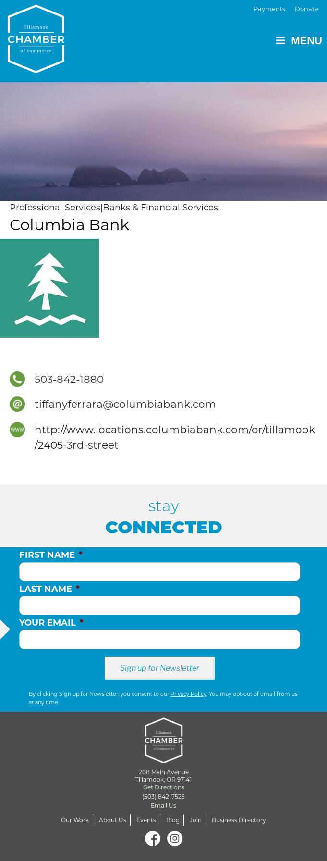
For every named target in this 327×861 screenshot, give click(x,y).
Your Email (51, 622)
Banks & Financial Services (160, 207)
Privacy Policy (188, 693)
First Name (51, 555)
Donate (306, 8)
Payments (269, 8)
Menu (298, 41)
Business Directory (239, 820)
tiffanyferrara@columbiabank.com (125, 404)
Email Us (163, 805)
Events (146, 820)
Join (196, 820)
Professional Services (55, 207)
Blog (173, 820)
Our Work (75, 820)
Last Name (49, 589)
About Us (112, 820)
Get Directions (163, 787)
